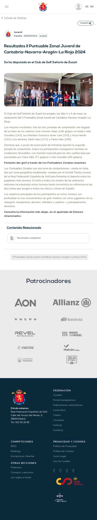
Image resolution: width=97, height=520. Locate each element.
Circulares (58, 420)
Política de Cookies (63, 451)
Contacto (58, 430)
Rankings (16, 451)
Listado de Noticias (14, 18)
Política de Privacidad (64, 446)
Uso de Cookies (61, 461)
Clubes (57, 415)
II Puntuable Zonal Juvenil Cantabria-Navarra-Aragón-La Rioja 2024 (49, 257)
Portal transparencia (64, 400)
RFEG (13, 446)
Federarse (16, 467)
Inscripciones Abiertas (22, 456)
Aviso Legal (59, 456)
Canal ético (59, 410)
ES (87, 6)
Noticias (57, 425)
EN (91, 6)
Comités (57, 395)
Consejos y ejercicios (22, 472)
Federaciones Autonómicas (68, 405)
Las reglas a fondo (21, 477)
